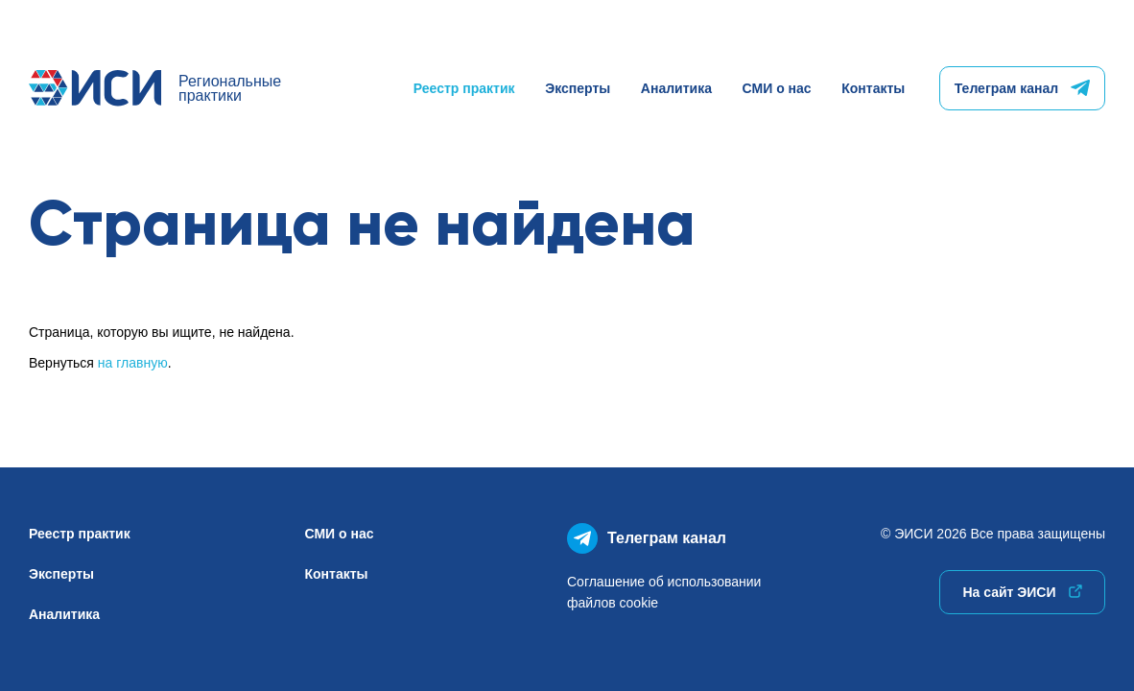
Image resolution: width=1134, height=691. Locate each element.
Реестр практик (464, 88)
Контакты (873, 88)
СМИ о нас (777, 88)
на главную (133, 362)
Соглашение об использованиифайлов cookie (664, 592)
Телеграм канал (1022, 88)
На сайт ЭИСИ (1021, 592)
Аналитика (676, 88)
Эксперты (577, 88)
